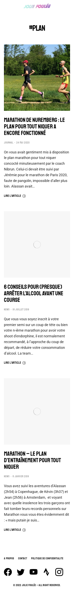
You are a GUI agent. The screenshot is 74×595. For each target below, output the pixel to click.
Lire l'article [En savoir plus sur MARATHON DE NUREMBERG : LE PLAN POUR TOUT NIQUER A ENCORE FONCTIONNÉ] (15, 196)
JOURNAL (8, 142)
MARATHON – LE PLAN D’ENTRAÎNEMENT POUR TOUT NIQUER (32, 460)
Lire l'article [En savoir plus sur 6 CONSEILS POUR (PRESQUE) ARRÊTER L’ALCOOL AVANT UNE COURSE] (15, 363)
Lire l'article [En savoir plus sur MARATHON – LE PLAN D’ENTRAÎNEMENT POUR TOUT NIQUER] (15, 530)
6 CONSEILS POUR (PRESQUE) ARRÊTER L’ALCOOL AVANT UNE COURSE (33, 293)
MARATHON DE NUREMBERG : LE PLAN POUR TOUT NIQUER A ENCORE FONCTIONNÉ (34, 126)
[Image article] (37, 77)
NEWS (7, 309)
